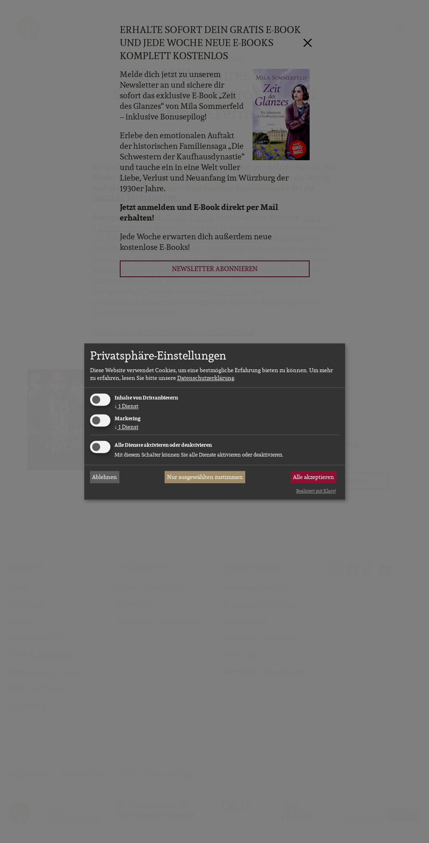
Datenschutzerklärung (205, 378)
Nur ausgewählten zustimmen (205, 477)
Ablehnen (104, 477)
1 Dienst (126, 406)
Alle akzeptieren (313, 477)
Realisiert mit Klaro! (316, 491)
